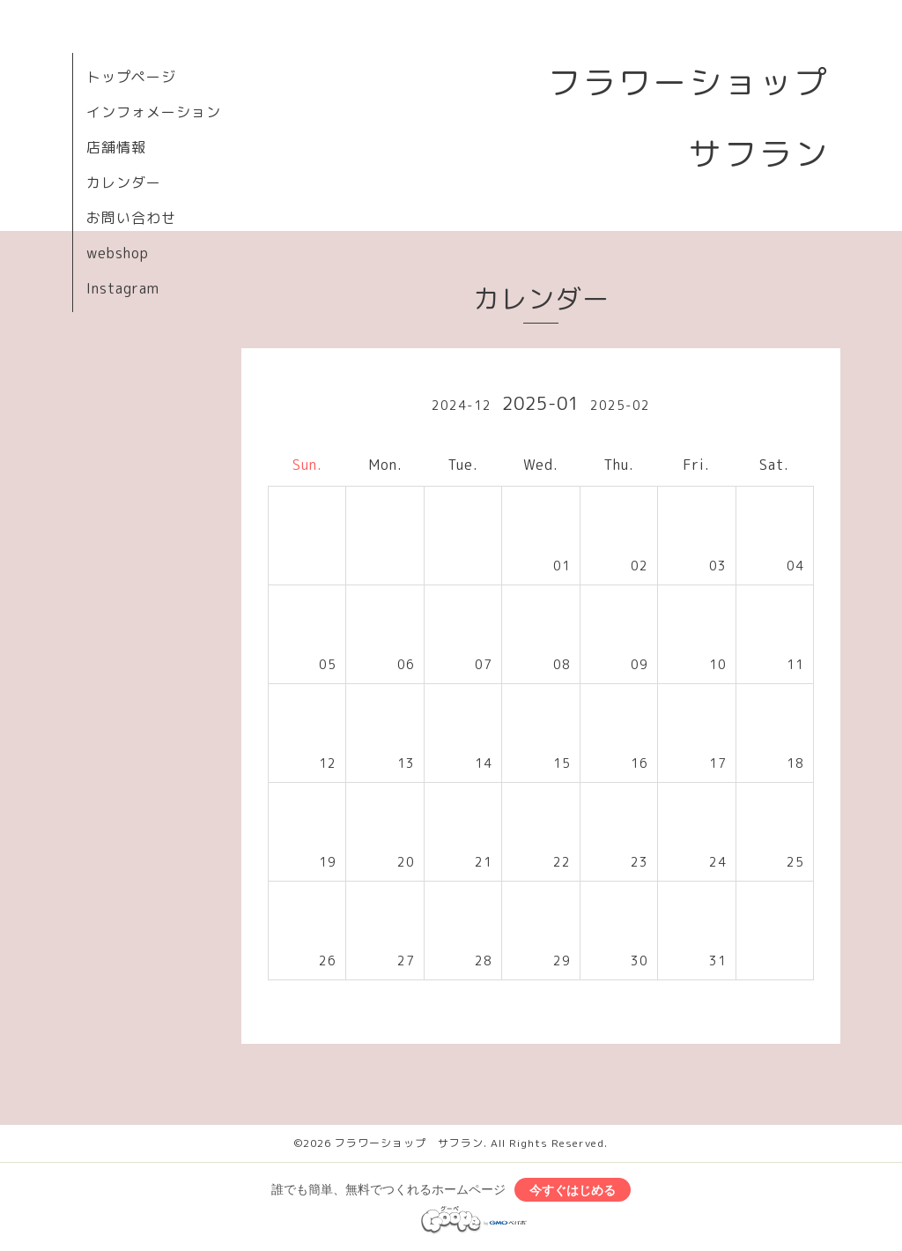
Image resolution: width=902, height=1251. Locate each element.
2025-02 (620, 405)
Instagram (122, 288)
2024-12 (462, 405)
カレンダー (123, 182)
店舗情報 (116, 147)
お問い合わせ (131, 217)
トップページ (131, 76)
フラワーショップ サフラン (409, 1143)
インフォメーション (153, 112)
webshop (117, 253)
